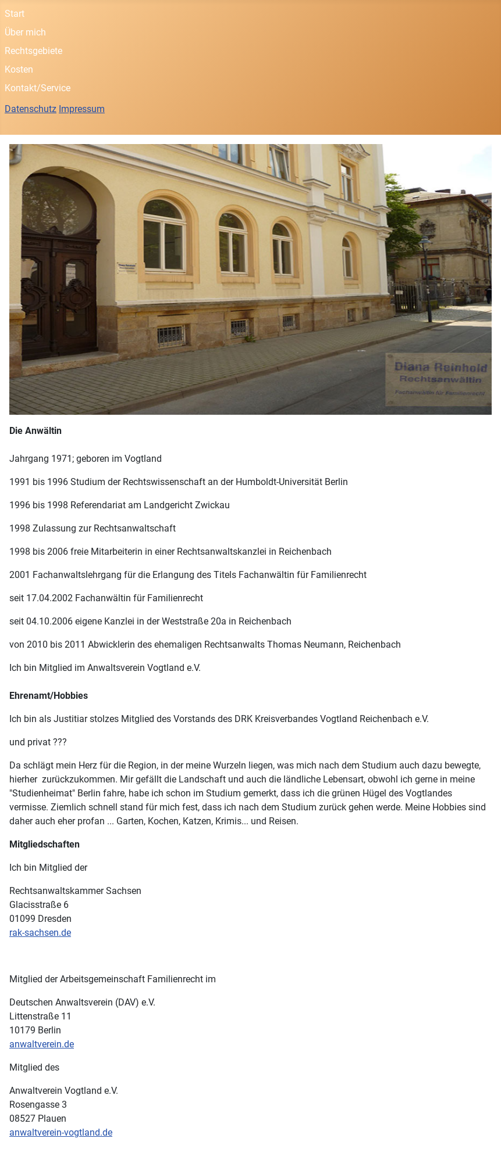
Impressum (82, 108)
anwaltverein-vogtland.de (60, 1132)
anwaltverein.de (41, 1044)
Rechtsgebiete (33, 50)
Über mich (25, 32)
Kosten (19, 69)
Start (14, 13)
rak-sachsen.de (40, 932)
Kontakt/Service (37, 88)
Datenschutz (30, 108)
